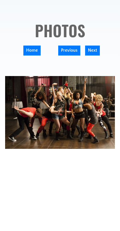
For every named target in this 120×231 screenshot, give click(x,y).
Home (32, 50)
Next (92, 50)
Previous (69, 50)
